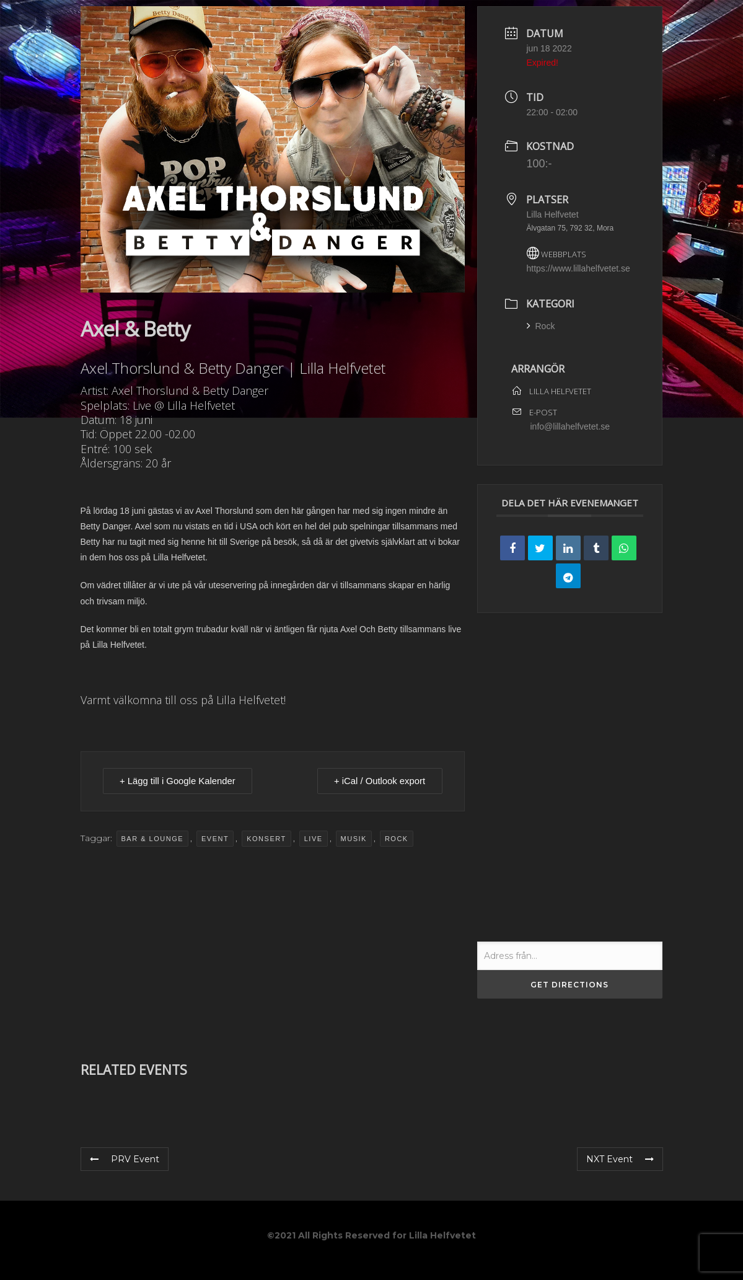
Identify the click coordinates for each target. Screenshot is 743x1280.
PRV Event (124, 1159)
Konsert (266, 838)
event (215, 838)
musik (354, 838)
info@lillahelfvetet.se (570, 426)
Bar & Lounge (152, 838)
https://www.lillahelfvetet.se (578, 268)
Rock (396, 838)
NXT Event (620, 1159)
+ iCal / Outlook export (378, 781)
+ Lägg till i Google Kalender (179, 781)
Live (313, 838)
